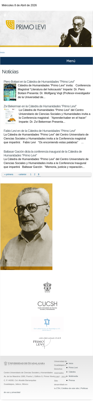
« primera (8, 174)
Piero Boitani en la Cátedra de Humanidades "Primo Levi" (39, 81)
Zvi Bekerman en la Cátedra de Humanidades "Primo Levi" (40, 106)
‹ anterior (22, 174)
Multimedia (73, 376)
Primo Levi (73, 367)
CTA (58, 388)
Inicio (2, 52)
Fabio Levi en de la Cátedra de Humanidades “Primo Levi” (40, 131)
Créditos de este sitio (70, 388)
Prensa (72, 380)
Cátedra (72, 372)
